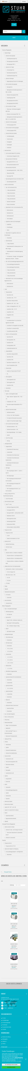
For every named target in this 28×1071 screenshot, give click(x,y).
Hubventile (8, 798)
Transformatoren (10, 139)
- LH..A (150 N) (9, 657)
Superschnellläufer (9, 691)
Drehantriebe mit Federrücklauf (12, 449)
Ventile (5, 784)
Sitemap (3, 1043)
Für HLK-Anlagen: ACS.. (11, 572)
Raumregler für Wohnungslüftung (13, 623)
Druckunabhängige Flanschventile (13, 267)
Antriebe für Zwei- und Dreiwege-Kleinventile (14, 829)
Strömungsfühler (9, 376)
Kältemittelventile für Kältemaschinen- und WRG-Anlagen (14, 247)
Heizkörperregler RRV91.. (11, 521)
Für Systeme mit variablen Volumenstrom (14, 418)
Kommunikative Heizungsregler (11, 84)
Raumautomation (7, 150)
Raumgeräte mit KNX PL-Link (12, 161)
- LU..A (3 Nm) (9, 668)
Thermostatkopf (10, 218)
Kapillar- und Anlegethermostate (12, 393)
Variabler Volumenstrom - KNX (12, 429)
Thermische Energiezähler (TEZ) (11, 761)
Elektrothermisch (10, 213)
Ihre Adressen (4, 1024)
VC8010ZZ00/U (14, 964)
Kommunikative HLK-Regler (11, 106)
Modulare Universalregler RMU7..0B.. (14, 114)
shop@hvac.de (14, 17)
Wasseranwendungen (8, 722)
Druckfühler (8, 317)
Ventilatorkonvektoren (11, 412)
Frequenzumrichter (8, 530)
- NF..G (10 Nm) (10, 648)
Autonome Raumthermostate (11, 409)
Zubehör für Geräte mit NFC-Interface (11, 810)
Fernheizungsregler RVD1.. (12, 125)
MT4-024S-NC (14, 924)
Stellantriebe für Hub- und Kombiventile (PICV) (14, 207)
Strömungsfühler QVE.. (11, 382)
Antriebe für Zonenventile (10, 837)
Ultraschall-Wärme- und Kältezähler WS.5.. (15, 555)
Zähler (5, 550)
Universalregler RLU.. (11, 70)
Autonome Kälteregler (10, 78)
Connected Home (9, 603)
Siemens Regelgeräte (6, 50)
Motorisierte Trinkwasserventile (11, 736)
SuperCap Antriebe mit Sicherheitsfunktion (13, 677)
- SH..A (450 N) (10, 660)
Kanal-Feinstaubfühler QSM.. (12, 365)
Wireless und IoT (7, 541)
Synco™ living (8, 504)
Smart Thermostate (9, 438)
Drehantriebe (9, 238)
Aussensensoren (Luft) (10, 773)
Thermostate (6, 391)
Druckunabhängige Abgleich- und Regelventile (14, 851)
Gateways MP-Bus (7, 739)
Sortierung (12, 885)
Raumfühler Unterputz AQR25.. (12, 300)
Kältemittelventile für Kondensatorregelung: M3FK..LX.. (14, 252)
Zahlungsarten (4, 1039)
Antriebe (6, 741)
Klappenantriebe (9, 446)
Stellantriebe (9, 854)
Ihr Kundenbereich (6, 1014)
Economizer (8, 781)
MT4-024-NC (14, 903)
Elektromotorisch (10, 210)
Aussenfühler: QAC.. (10, 312)
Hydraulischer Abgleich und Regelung (11, 849)
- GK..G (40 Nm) (10, 688)
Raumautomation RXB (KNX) (11, 167)
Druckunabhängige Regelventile (11, 790)
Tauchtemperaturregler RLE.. (12, 58)
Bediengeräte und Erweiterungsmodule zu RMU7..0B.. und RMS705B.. (14, 118)
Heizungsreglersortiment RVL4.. (12, 100)
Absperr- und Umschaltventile (11, 725)
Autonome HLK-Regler (10, 67)
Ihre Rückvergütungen (6, 1022)
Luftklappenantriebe (8, 443)
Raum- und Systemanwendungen (10, 608)
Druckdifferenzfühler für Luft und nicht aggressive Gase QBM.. (13, 321)
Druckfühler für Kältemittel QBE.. (13, 328)
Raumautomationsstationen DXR (13, 164)
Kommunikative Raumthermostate (12, 423)
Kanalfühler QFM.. (10, 342)
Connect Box (9, 597)
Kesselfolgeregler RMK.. (11, 97)
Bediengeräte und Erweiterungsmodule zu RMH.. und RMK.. (14, 91)
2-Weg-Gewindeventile (11, 190)
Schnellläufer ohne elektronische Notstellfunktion (12, 459)
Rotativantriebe (8, 665)
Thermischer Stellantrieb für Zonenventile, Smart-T (14, 833)
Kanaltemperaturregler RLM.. (12, 75)
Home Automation (7, 600)
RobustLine (8, 699)
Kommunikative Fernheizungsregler (12, 127)
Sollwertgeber (9, 144)
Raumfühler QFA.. (10, 337)
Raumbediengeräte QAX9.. (12, 181)
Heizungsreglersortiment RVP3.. (12, 103)
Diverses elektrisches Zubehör (11, 133)
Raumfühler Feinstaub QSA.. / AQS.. (13, 362)
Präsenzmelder (8, 368)
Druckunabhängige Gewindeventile (13, 264)
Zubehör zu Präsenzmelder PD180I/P (14, 371)
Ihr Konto (4, 1018)
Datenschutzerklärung (19, 1057)
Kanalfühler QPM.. (10, 359)
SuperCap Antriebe (9, 685)
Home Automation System (9, 501)
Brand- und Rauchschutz (9, 717)
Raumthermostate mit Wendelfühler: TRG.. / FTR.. (14, 405)
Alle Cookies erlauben (11, 1067)
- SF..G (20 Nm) (10, 651)
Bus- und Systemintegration (9, 714)
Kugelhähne (9, 224)
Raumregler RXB (10, 176)
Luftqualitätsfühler (9, 351)
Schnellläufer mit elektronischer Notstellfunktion (12, 464)
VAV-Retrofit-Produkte (11, 631)
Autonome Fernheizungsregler (11, 122)
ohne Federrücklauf (9, 637)
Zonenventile (8, 787)
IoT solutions (8, 594)
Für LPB (8, 577)
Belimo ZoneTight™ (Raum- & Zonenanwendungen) (11, 732)
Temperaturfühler (9, 292)
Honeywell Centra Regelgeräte (8, 824)
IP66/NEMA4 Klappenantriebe (11, 671)
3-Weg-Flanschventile (11, 196)
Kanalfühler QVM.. (10, 385)
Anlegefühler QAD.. (10, 315)
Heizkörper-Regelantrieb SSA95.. (13, 507)
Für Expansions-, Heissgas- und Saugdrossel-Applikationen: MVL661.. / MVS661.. (14, 257)
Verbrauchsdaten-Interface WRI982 (13, 527)
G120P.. (8, 535)
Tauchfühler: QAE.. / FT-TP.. (12, 297)
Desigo (5, 586)
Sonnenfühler (8, 388)
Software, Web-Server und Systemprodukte (12, 566)
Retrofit (7, 628)
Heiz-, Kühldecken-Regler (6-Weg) (13, 626)
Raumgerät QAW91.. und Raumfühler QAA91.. (15, 513)
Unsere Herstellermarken (14, 984)
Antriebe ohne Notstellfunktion (11, 753)
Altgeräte (6, 589)
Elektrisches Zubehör (8, 801)
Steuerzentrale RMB (10, 173)
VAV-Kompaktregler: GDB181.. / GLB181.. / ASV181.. (14, 472)
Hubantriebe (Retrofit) (9, 815)
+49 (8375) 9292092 (14, 16)
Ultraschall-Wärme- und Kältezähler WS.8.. (15, 558)
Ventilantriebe (8, 744)
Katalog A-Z (4, 1041)
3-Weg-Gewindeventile (11, 198)
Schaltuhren (9, 147)
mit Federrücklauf (9, 643)
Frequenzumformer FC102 (11, 846)
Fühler (5, 289)
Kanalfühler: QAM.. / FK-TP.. (12, 309)
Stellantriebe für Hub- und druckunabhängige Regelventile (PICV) (14, 279)
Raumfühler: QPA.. (10, 357)
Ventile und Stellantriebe (9, 184)
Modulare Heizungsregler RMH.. (13, 95)
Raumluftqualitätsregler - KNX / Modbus (14, 432)
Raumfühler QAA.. (10, 295)
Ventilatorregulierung (9, 611)
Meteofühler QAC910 (11, 515)
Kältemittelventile (9, 240)
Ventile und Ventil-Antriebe (9, 827)
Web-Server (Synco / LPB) (10, 574)
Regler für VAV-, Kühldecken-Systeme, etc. (14, 620)
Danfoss (4, 840)
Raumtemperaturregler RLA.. (12, 72)
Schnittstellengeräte (10, 136)
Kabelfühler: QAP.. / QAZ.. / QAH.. (13, 303)
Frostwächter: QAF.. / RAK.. (12, 401)
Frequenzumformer (8, 843)
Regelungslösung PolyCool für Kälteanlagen (15, 81)
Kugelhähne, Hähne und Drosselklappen (13, 221)
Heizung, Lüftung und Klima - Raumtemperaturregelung (9, 495)
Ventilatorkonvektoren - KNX (12, 426)
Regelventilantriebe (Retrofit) (11, 818)
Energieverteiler (8, 778)
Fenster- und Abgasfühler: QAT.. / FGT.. (14, 306)
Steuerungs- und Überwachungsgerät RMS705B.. (13, 110)
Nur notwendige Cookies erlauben (11, 1064)
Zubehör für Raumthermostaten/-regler (14, 421)
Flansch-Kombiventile (11, 204)
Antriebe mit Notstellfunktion (11, 750)
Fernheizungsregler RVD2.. (12, 130)
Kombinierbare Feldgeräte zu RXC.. (13, 156)
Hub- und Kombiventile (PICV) (11, 187)
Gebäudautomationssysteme (9, 592)
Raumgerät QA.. (10, 87)
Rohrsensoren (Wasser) (10, 764)
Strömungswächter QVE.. (11, 379)
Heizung (8, 440)
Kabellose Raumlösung (10, 544)
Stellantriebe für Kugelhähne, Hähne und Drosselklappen (13, 234)
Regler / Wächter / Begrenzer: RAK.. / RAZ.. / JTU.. (14, 398)
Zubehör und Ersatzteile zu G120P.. (13, 538)
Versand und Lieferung (6, 1037)
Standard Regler (7, 53)
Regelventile (8, 728)
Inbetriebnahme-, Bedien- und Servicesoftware (14, 569)
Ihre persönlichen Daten (6, 1027)
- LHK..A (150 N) (10, 662)
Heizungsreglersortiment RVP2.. (12, 61)
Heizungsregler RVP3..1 (11, 64)
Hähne (8, 230)
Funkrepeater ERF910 (11, 510)
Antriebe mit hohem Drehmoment (12, 705)
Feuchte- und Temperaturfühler (11, 334)
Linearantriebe (9, 452)
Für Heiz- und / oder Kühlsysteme (13, 415)
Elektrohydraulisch (10, 216)
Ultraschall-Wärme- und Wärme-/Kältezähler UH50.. (14, 562)
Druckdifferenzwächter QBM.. (12, 331)
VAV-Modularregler (10, 475)
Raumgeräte (8, 770)
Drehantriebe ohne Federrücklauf (13, 455)
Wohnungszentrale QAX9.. (11, 518)
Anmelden (4, 1029)
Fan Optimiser (9, 614)
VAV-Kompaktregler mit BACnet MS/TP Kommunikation (13, 479)
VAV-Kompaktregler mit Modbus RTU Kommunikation (13, 484)
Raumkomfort (8, 617)
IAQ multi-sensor (9, 547)
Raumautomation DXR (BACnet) (11, 159)
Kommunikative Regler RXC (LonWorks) (13, 153)
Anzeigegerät (9, 142)
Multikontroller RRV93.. (11, 524)
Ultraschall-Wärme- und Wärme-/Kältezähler (14, 552)
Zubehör (8, 435)
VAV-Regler (8, 468)
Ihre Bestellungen (5, 1020)
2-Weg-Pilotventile (10, 243)
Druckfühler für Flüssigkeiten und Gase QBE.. (15, 325)
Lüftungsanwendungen (8, 634)
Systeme (6, 776)
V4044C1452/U (14, 944)
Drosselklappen (10, 227)
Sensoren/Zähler (7, 756)
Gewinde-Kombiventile (11, 201)
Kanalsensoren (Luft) (9, 759)
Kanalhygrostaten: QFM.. (11, 345)
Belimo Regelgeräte (6, 606)
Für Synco (9, 580)
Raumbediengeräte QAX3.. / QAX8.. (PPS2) (14, 170)
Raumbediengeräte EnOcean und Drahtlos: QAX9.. (15, 179)
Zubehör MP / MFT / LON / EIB (10, 807)
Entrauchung (6, 719)
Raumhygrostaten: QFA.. (11, 339)
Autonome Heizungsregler (10, 55)
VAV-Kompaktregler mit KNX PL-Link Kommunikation (13, 489)
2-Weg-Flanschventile (11, 193)
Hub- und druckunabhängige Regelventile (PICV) (14, 261)
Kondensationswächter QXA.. (12, 348)
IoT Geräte (8, 583)
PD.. (7, 374)
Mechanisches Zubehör (8, 804)
